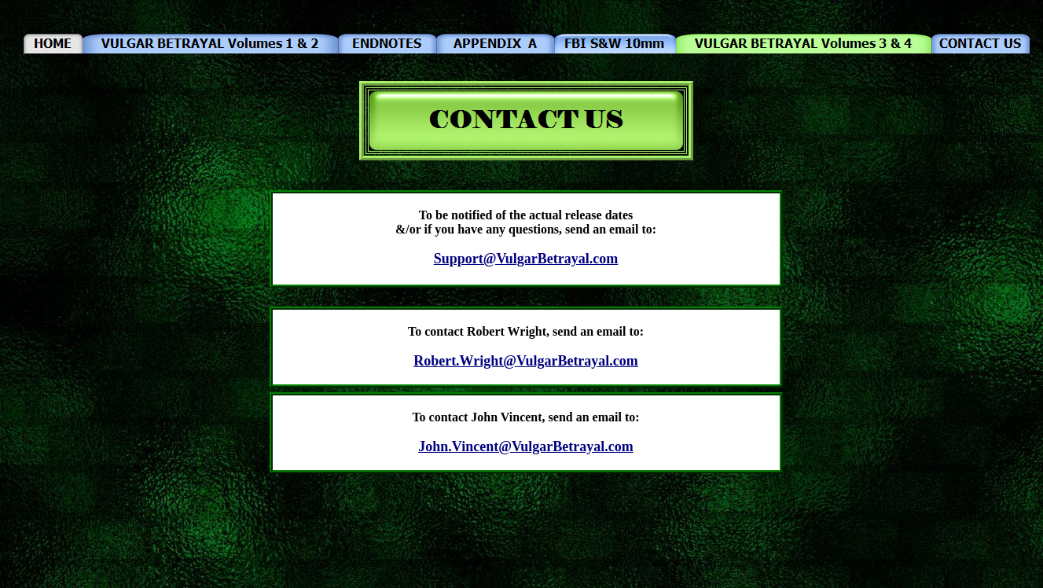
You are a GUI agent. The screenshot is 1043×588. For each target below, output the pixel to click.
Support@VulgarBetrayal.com (526, 258)
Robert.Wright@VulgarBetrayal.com (525, 361)
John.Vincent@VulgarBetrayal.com (525, 446)
